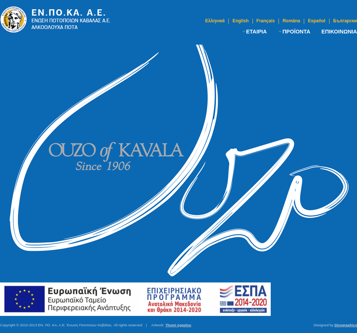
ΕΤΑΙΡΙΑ (256, 32)
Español (316, 21)
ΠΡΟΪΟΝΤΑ (296, 32)
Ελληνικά (215, 21)
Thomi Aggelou (178, 325)
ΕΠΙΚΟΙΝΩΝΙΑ (339, 32)
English (240, 21)
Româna (291, 21)
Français (266, 21)
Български (345, 21)
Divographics (345, 325)
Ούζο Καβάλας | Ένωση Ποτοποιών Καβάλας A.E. (56, 19)
